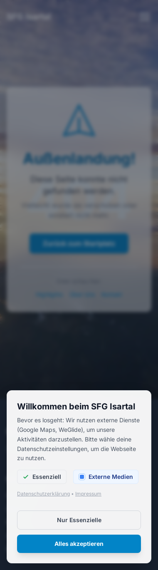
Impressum (88, 494)
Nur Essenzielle (79, 519)
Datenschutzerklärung (43, 494)
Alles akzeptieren (79, 543)
